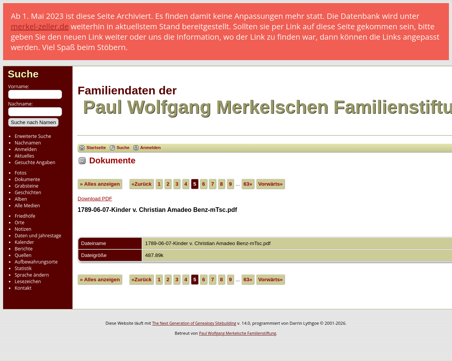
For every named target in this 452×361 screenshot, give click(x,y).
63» (248, 184)
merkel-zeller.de (40, 26)
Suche (23, 74)
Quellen (23, 255)
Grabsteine (27, 186)
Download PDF (95, 198)
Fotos (21, 173)
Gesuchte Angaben (35, 162)
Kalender (24, 242)
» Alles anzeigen (100, 184)
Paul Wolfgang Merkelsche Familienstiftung (237, 333)
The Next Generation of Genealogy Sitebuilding (194, 323)
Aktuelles (24, 156)
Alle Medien (27, 205)
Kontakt (23, 288)
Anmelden (26, 149)
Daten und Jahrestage (38, 235)
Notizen (23, 229)
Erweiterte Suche (33, 136)
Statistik (23, 268)
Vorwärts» (270, 184)
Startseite (96, 147)
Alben (21, 199)
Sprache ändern (32, 275)
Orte (19, 222)
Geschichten (28, 192)
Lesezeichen (28, 281)
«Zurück (142, 184)
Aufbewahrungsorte (36, 262)
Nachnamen (28, 142)
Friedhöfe (25, 216)
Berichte (24, 248)
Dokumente (27, 179)
